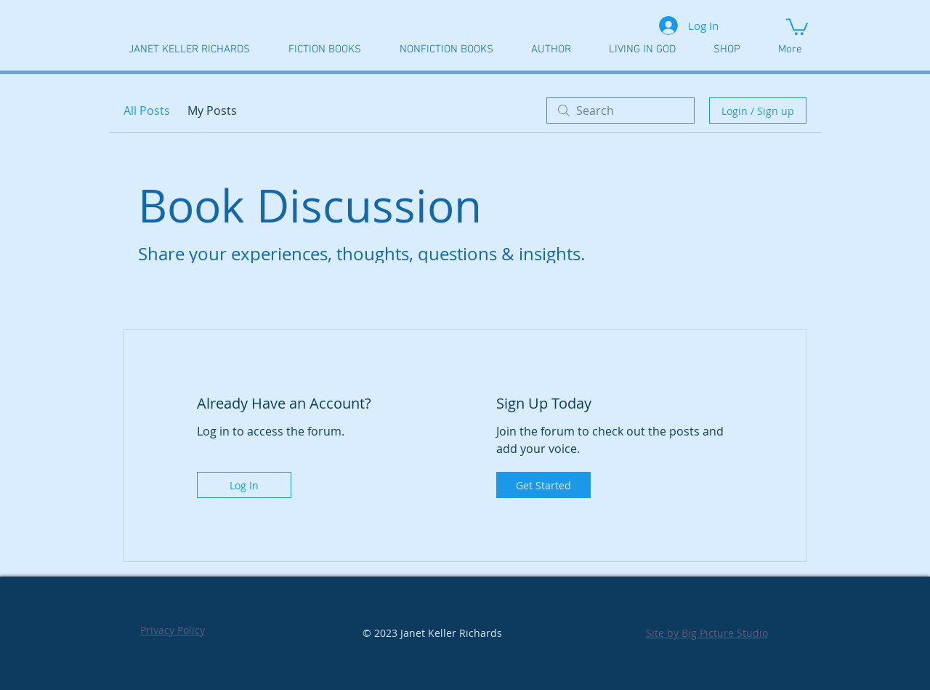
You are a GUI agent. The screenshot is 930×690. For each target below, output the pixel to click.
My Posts (212, 111)
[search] (620, 110)
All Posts (147, 111)
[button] (797, 26)
